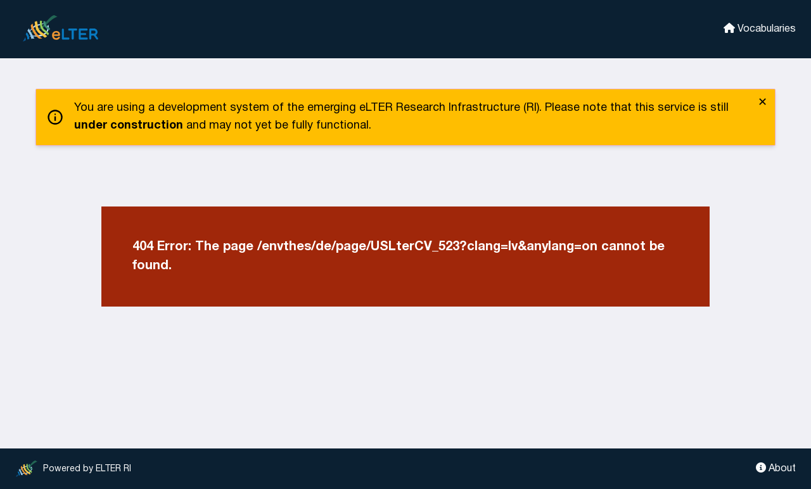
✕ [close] (762, 103)
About (776, 467)
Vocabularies (760, 28)
